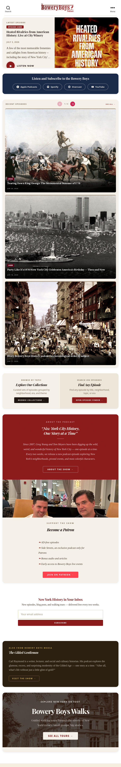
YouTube (98, 90)
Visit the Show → (24, 682)
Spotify (52, 90)
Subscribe (60, 626)
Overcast (75, 90)
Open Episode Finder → (89, 404)
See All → (110, 108)
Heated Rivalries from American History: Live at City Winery (27, 37)
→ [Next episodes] (73, 107)
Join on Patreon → (60, 578)
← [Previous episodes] (60, 107)
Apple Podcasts (26, 90)
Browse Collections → (31, 404)
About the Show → (60, 473)
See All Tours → (60, 739)
